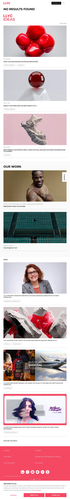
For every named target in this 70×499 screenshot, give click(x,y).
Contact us (56, 3)
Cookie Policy (38, 490)
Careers (38, 450)
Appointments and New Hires (11, 301)
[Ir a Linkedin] (22, 472)
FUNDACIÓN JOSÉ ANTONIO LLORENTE (48, 457)
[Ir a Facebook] (42, 472)
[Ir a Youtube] (37, 472)
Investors (6, 344)
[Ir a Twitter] (27, 472)
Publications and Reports (10, 432)
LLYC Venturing (9, 463)
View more (63, 23)
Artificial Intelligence (9, 65)
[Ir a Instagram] (32, 472)
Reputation (21, 65)
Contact (6, 450)
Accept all (56, 495)
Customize (13, 495)
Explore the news (10, 440)
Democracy (7, 155)
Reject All (34, 495)
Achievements (8, 388)
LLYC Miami (39, 463)
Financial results (16, 344)
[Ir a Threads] (47, 472)
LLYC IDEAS (7, 457)
